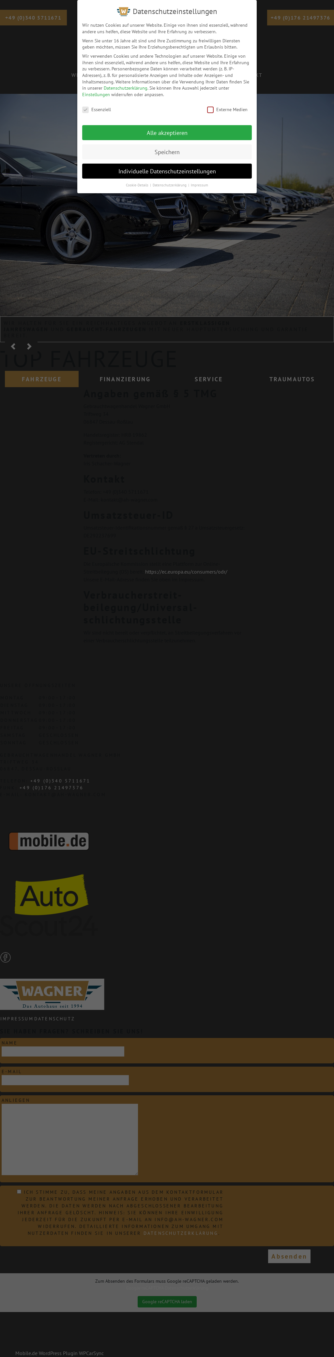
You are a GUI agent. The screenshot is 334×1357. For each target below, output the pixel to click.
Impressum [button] (199, 180)
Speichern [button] (167, 147)
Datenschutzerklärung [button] (170, 180)
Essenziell (96, 105)
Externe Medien (227, 105)
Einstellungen (96, 90)
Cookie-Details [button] (137, 180)
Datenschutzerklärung (125, 83)
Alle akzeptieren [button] (167, 128)
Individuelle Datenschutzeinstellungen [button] (167, 166)
